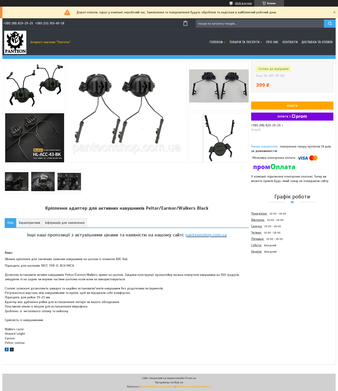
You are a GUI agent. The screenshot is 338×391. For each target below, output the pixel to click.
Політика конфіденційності (193, 386)
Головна (216, 42)
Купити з (292, 116)
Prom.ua (191, 378)
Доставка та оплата (317, 42)
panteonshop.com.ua (206, 235)
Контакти (290, 42)
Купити (292, 105)
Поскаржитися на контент (157, 386)
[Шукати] (330, 23)
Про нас (272, 42)
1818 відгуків (243, 3)
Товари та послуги (244, 42)
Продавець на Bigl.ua (169, 382)
